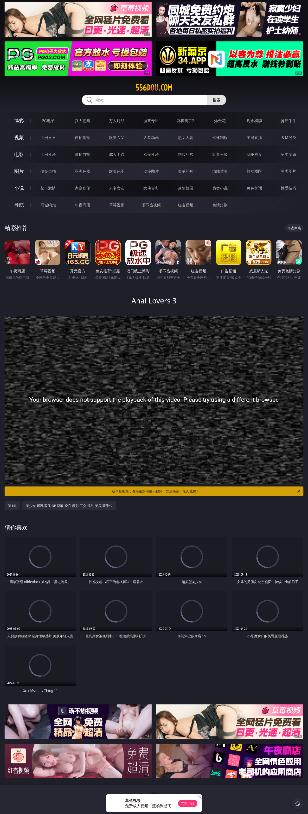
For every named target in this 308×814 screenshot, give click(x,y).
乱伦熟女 (254, 154)
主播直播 (254, 137)
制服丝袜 (185, 154)
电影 (19, 154)
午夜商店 (82, 205)
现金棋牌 (254, 120)
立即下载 (187, 803)
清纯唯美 (220, 171)
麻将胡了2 (185, 120)
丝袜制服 (220, 137)
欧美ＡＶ (116, 137)
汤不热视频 (151, 205)
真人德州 (82, 120)
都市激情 (48, 188)
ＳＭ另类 (288, 137)
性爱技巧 (288, 188)
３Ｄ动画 (151, 137)
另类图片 (288, 171)
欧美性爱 (151, 154)
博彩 (19, 120)
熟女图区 (254, 171)
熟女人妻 (185, 137)
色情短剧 (220, 205)
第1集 (12, 505)
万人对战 (116, 120)
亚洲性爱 (48, 154)
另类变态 (288, 154)
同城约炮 (48, 205)
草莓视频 (116, 205)
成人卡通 (116, 154)
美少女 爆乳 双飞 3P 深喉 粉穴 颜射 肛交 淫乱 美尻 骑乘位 (69, 505)
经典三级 (220, 154)
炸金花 (220, 120)
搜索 (216, 100)
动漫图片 (151, 171)
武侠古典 (151, 188)
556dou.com (153, 87)
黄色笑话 (254, 188)
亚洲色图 (82, 171)
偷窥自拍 (48, 171)
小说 (19, 188)
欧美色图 (116, 171)
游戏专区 (151, 120)
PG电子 (48, 120)
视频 (19, 137)
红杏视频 (185, 205)
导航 (19, 205)
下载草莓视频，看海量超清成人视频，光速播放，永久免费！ (205, 491)
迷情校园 (185, 188)
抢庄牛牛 (288, 120)
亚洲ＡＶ (48, 137)
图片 (19, 171)
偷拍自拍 (82, 154)
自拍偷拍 (82, 137)
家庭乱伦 (82, 188)
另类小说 (220, 188)
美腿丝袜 (185, 171)
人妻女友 (116, 188)
